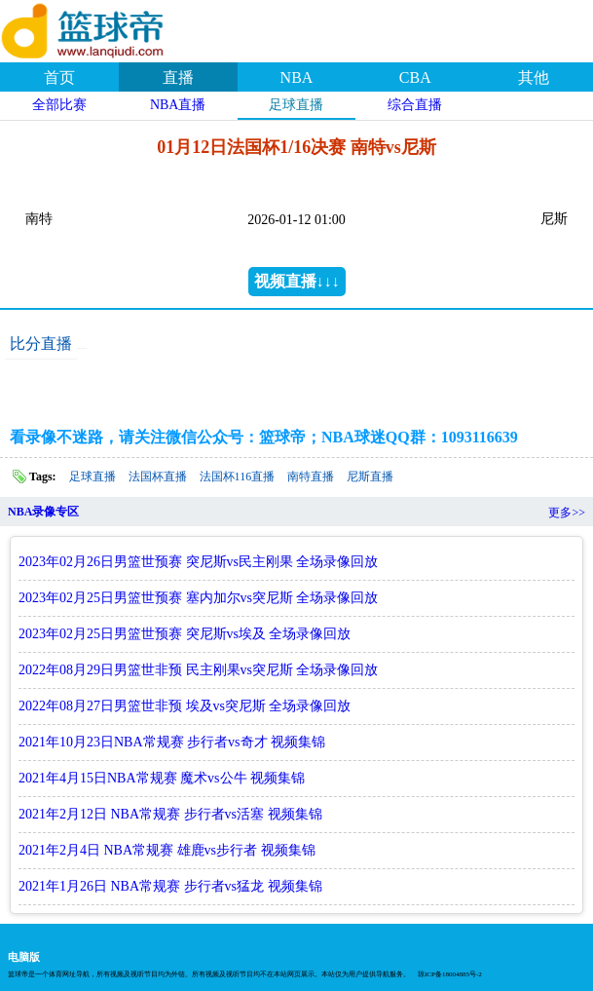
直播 (178, 77)
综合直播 (415, 104)
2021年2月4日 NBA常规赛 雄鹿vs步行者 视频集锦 (167, 850)
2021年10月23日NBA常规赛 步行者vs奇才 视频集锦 (172, 742)
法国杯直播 (158, 476)
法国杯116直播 (238, 476)
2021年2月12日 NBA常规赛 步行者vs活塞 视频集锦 (170, 814)
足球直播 (296, 104)
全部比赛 (59, 104)
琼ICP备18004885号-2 (450, 974)
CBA (415, 77)
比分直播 (41, 343)
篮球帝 (107, 28)
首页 (59, 77)
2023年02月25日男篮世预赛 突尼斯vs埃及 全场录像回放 (185, 634)
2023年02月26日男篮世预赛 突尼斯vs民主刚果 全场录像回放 (198, 561)
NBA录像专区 (43, 511)
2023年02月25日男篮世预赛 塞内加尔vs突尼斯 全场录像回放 (198, 598)
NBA (297, 77)
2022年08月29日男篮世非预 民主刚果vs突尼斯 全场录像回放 (198, 670)
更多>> (566, 512)
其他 (533, 77)
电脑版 (24, 957)
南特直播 (310, 476)
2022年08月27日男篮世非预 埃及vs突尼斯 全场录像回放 (185, 706)
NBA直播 (178, 104)
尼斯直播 (370, 476)
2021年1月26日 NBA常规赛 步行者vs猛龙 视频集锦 (170, 886)
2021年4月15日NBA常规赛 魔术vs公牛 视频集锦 (162, 778)
